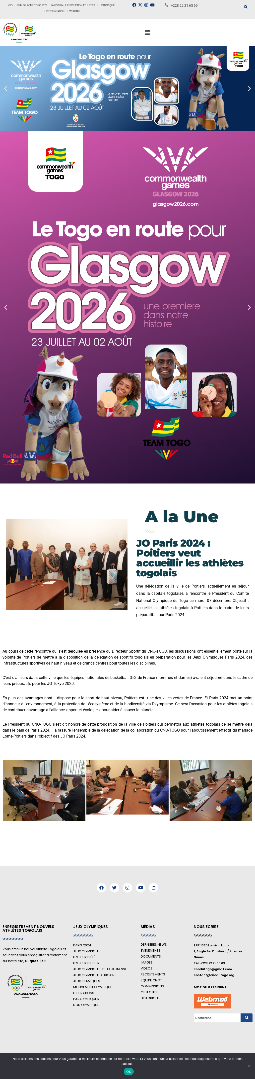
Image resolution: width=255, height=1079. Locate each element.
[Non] (248, 1065)
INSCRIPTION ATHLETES (81, 5)
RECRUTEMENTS (153, 974)
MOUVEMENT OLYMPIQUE (92, 987)
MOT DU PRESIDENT (210, 987)
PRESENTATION (55, 11)
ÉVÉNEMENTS (150, 950)
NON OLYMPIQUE (86, 1005)
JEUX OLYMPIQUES (87, 951)
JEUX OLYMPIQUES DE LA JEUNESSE (100, 969)
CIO (10, 5)
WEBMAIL (74, 11)
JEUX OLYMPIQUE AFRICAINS (95, 975)
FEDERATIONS (83, 993)
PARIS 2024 (57, 5)
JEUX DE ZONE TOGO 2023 (32, 5)
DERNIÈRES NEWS (154, 944)
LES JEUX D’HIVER (86, 963)
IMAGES (147, 962)
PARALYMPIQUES (86, 999)
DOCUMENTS (151, 956)
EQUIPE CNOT (151, 980)
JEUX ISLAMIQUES (86, 981)
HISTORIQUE (107, 5)
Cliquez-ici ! (35, 961)
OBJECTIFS (149, 992)
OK (128, 1072)
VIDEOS (146, 968)
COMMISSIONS (152, 986)
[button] (147, 32)
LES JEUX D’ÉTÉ (84, 957)
